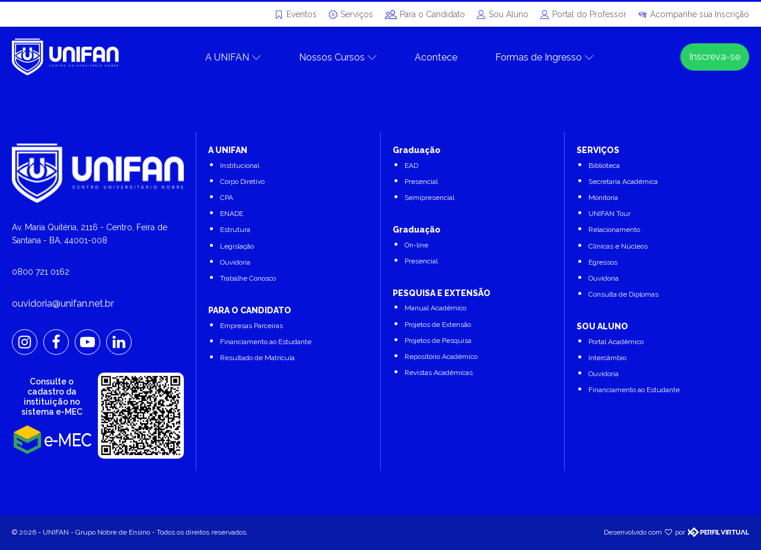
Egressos (602, 262)
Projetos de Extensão (438, 324)
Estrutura (235, 229)
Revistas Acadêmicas (439, 372)
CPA (226, 197)
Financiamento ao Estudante (265, 342)
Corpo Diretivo (242, 181)
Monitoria (603, 197)
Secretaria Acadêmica (623, 181)
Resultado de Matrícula (257, 358)
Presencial (421, 181)
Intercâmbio (607, 358)
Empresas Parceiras (251, 326)
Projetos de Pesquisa (438, 340)
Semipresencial (429, 197)
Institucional (239, 165)
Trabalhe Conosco (248, 278)
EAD (411, 165)
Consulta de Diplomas (623, 294)
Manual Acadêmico (435, 308)
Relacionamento (614, 229)
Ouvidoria (235, 262)
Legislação (237, 246)
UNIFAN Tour (609, 213)
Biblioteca (604, 165)
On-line (416, 245)
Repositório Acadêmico (441, 356)
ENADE (231, 213)
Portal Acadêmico (616, 342)
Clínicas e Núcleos (618, 246)
